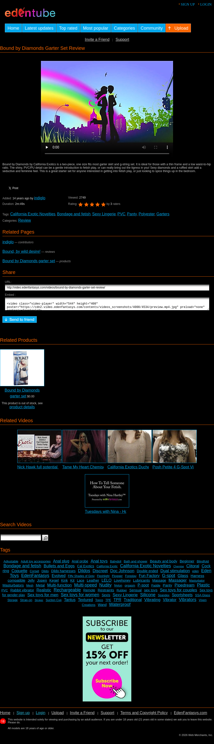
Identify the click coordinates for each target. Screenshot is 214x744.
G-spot (168, 577)
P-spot (143, 587)
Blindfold (203, 563)
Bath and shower (136, 563)
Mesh (29, 587)
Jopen (42, 582)
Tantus (69, 602)
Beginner (187, 563)
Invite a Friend (97, 39)
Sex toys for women (80, 597)
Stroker (39, 602)
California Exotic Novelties (32, 214)
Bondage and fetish (74, 214)
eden (195, 573)
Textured (85, 602)
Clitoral (192, 568)
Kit (72, 582)
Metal (40, 587)
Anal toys (99, 563)
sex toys (150, 592)
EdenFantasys (35, 577)
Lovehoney (122, 583)
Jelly (31, 583)
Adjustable (11, 563)
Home (5, 715)
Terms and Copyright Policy (144, 715)
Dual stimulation (175, 573)
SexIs (106, 597)
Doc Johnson (122, 573)
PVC (121, 214)
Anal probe (80, 563)
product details (22, 409)
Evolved (58, 578)
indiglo (39, 198)
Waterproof (119, 606)
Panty (132, 214)
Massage (159, 583)
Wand (102, 607)
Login (206, 4)
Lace (80, 583)
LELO (107, 582)
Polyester (147, 214)
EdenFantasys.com (190, 715)
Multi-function (59, 587)
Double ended (147, 573)
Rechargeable (67, 592)
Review (24, 220)
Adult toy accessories (36, 563)
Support (122, 39)
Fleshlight (103, 578)
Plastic (203, 587)
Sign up (188, 4)
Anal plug (61, 563)
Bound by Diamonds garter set (28, 261)
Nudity (105, 587)
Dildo (45, 573)
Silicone (147, 597)
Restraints (106, 592)
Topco (99, 602)
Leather (93, 582)
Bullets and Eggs (59, 568)
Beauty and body (163, 563)
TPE (108, 602)
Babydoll (115, 563)
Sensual (135, 592)
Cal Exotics (85, 568)
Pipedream (185, 587)
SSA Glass (202, 597)
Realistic (43, 592)
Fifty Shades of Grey (81, 578)
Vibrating (152, 602)
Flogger (117, 578)
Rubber (121, 592)
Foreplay (130, 578)
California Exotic (107, 568)
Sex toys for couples (178, 592)
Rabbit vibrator (22, 592)
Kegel (54, 582)
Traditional (133, 602)
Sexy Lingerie (104, 214)
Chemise (178, 568)
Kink (64, 583)
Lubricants (141, 582)
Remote (89, 592)
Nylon (118, 587)
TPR (117, 602)
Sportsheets (182, 597)
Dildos (84, 572)
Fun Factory (149, 578)
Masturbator (197, 583)
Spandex (163, 597)
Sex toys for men (43, 597)
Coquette (19, 573)
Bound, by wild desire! (21, 251)
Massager (178, 582)
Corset (34, 573)
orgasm (130, 587)
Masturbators (13, 587)
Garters (162, 214)
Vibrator (170, 602)
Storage (12, 602)
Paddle (155, 587)
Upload (57, 715)
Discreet (100, 573)
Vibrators (187, 601)
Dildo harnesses (63, 573)
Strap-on (26, 602)
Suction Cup (54, 602)
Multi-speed (85, 587)
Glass (183, 578)
